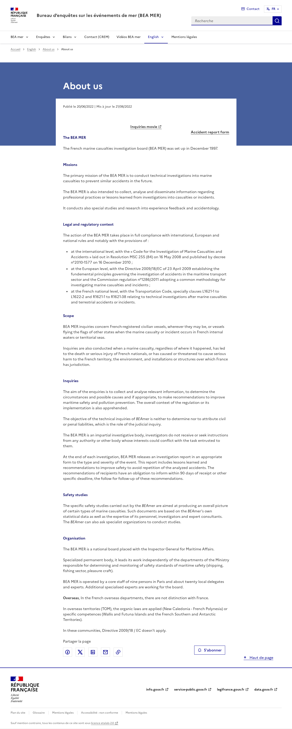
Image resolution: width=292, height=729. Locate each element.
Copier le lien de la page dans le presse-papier (118, 652)
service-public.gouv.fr (190, 689)
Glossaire (39, 713)
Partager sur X (80, 652)
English (153, 37)
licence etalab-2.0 (102, 723)
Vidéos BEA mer (129, 37)
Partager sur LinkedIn (92, 652)
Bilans (67, 37)
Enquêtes (43, 37)
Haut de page (261, 657)
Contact (253, 9)
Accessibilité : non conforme (99, 713)
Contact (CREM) (96, 37)
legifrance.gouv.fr (230, 689)
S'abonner (210, 650)
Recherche (277, 20)
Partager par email (105, 652)
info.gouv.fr (155, 689)
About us (48, 49)
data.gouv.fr (263, 689)
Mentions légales (184, 37)
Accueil (15, 49)
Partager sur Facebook (67, 652)
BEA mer (17, 37)
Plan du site (18, 713)
